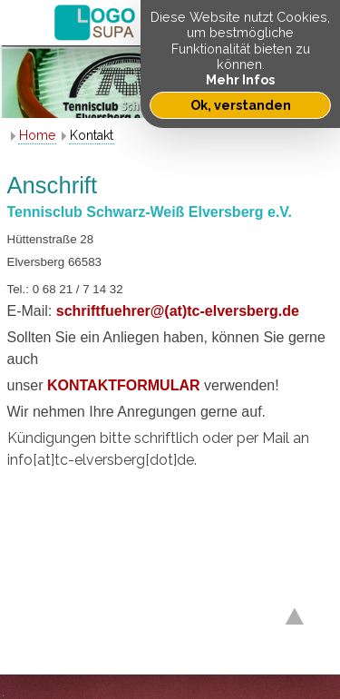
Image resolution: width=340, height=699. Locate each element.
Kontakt (91, 135)
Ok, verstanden (240, 105)
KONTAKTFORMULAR (125, 385)
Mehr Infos (240, 79)
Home (37, 135)
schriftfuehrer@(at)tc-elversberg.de (177, 311)
